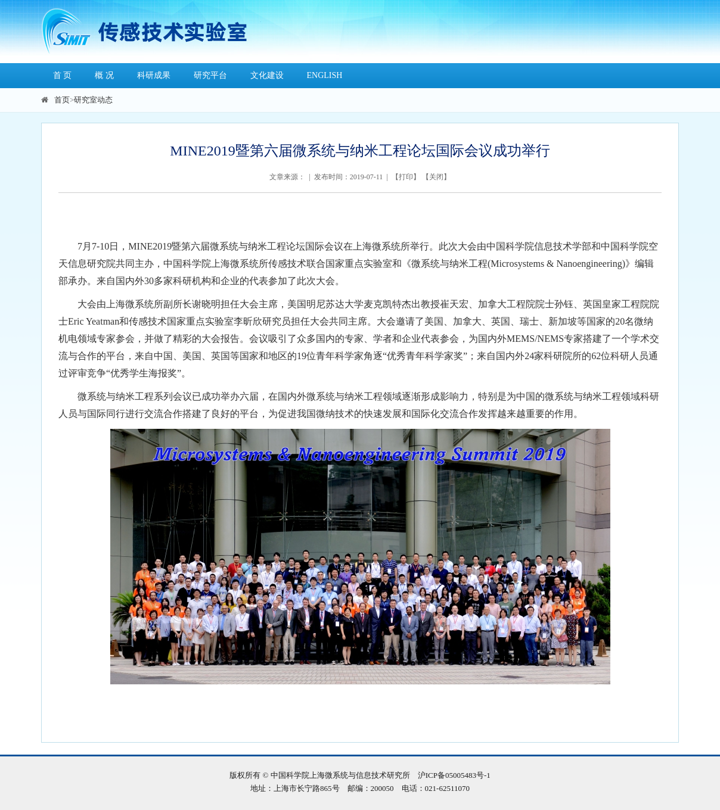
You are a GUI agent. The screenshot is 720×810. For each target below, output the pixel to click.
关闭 (436, 177)
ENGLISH (325, 75)
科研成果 (153, 75)
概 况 (104, 75)
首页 (62, 99)
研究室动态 (93, 99)
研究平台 (210, 75)
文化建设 (267, 75)
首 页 (62, 75)
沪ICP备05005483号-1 (454, 775)
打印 (406, 177)
